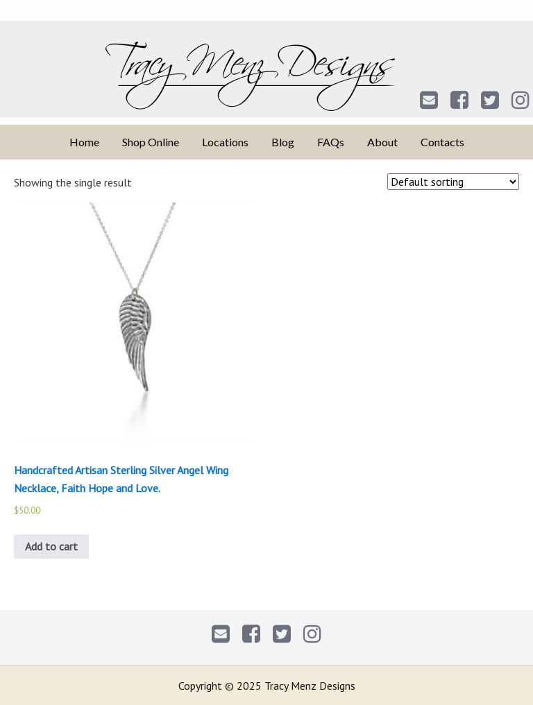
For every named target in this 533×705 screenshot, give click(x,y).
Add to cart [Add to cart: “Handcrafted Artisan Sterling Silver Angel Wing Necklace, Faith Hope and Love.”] (51, 546)
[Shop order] (453, 181)
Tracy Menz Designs (266, 76)
